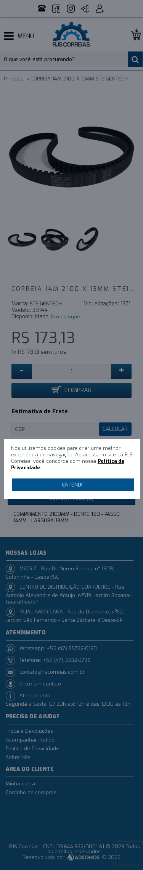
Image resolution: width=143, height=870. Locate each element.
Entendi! (73, 485)
